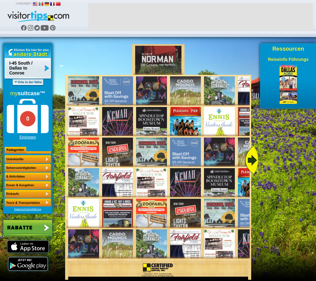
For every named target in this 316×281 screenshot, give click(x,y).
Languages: (24, 3)
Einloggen (27, 137)
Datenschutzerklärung (27, 209)
